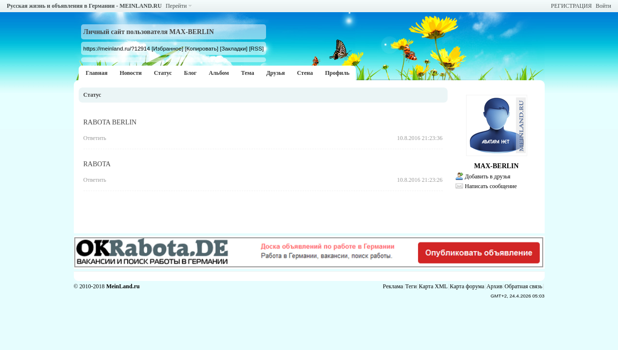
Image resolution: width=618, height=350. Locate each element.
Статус (163, 73)
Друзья (275, 73)
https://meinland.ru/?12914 (117, 48)
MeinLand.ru (123, 286)
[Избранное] (167, 48)
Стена (305, 73)
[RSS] (256, 48)
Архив (494, 286)
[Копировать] (201, 48)
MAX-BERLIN (496, 166)
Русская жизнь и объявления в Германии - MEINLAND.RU (84, 5)
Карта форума (467, 286)
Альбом (219, 73)
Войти (603, 5)
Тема (247, 73)
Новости (130, 73)
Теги (411, 286)
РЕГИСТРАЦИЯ (571, 5)
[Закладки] (234, 48)
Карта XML (433, 286)
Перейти (176, 5)
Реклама (393, 286)
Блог (190, 73)
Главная (97, 73)
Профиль (337, 73)
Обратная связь (523, 286)
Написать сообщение (491, 186)
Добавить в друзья (488, 176)
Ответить (95, 138)
